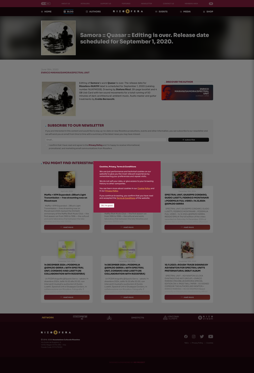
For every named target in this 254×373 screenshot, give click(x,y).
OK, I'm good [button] (107, 205)
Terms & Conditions (126, 198)
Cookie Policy (144, 188)
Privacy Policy (111, 191)
